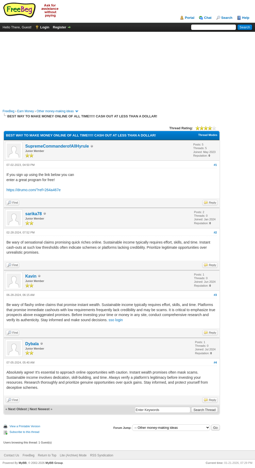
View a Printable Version (25, 426)
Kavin (31, 276)
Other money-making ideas (55, 111)
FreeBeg (8, 111)
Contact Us (11, 455)
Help (245, 18)
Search (226, 18)
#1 (215, 164)
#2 (215, 232)
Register (59, 27)
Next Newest (39, 409)
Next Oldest (17, 409)
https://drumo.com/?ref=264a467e (33, 190)
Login (44, 27)
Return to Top (47, 455)
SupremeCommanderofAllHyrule (57, 146)
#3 (215, 294)
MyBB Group (54, 462)
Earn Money (25, 111)
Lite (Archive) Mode (73, 455)
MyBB (23, 462)
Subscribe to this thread (24, 431)
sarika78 (33, 214)
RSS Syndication (101, 455)
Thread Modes (207, 134)
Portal (189, 18)
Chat (207, 18)
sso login (116, 320)
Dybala (32, 344)
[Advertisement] (127, 68)
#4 (215, 362)
